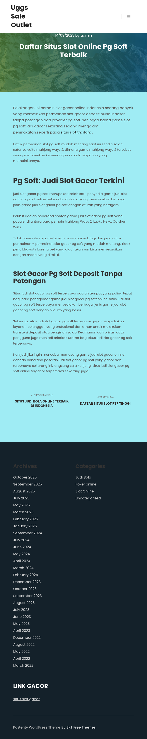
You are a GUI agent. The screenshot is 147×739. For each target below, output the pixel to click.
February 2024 (25, 574)
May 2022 (21, 651)
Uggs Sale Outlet (21, 16)
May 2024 (21, 553)
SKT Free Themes (81, 727)
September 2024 (27, 533)
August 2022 (24, 644)
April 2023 (21, 630)
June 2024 (22, 547)
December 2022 (27, 637)
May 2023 (21, 623)
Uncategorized (88, 498)
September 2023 (27, 595)
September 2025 (27, 484)
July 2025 (21, 498)
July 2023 (21, 609)
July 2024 (21, 540)
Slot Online (84, 491)
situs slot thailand (76, 132)
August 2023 (24, 602)
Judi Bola (83, 477)
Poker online (85, 484)
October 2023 (25, 588)
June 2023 (22, 616)
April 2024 (21, 560)
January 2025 (25, 526)
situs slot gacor (26, 699)
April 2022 (21, 658)
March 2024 (23, 567)
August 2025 (24, 491)
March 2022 (23, 665)
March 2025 (23, 512)
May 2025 (21, 505)
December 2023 (27, 581)
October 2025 (25, 477)
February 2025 (25, 519)
